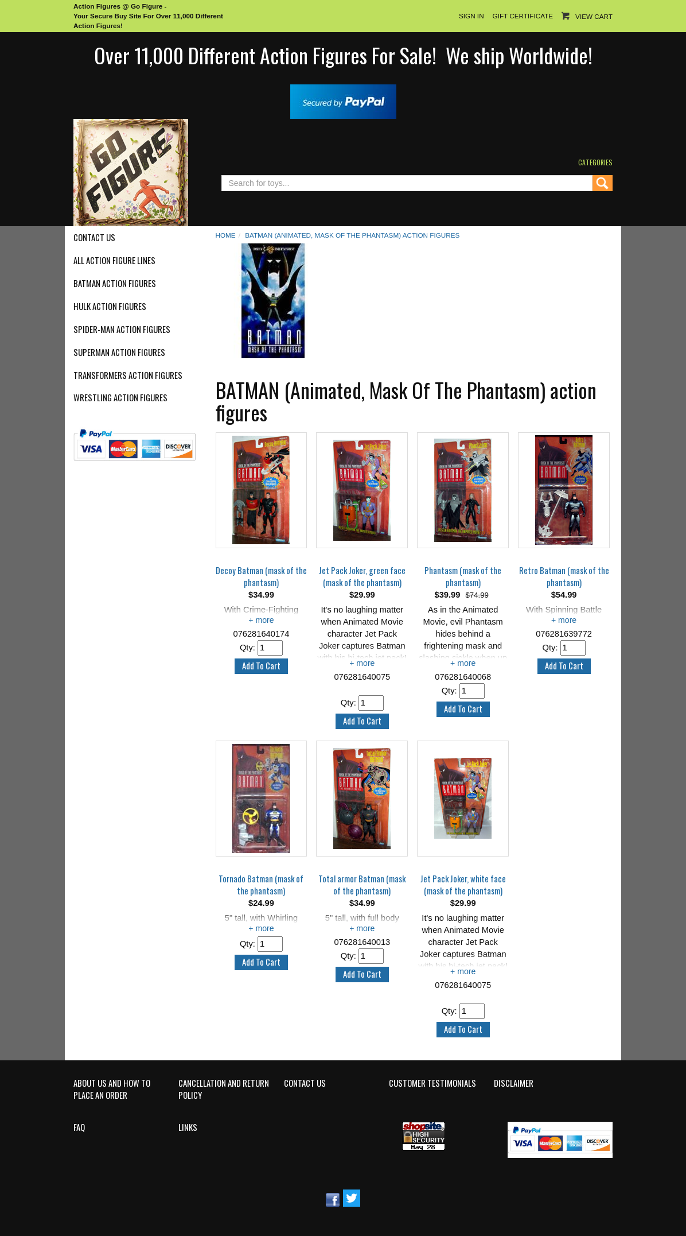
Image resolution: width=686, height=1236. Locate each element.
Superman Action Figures (119, 352)
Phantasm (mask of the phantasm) (462, 576)
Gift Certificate (523, 16)
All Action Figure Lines (114, 260)
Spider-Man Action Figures (121, 329)
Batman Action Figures (114, 283)
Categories (595, 162)
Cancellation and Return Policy (223, 1089)
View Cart (594, 16)
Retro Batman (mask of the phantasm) (564, 576)
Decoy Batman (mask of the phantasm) (261, 576)
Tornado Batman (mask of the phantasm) (261, 885)
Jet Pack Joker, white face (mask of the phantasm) (463, 885)
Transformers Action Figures (127, 375)
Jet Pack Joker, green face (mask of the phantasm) (362, 576)
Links (187, 1127)
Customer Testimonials (432, 1083)
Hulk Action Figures (109, 306)
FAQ (79, 1127)
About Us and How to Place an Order (111, 1089)
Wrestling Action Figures (120, 398)
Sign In (471, 16)
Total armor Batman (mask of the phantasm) (362, 885)
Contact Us (94, 237)
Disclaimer (513, 1083)
